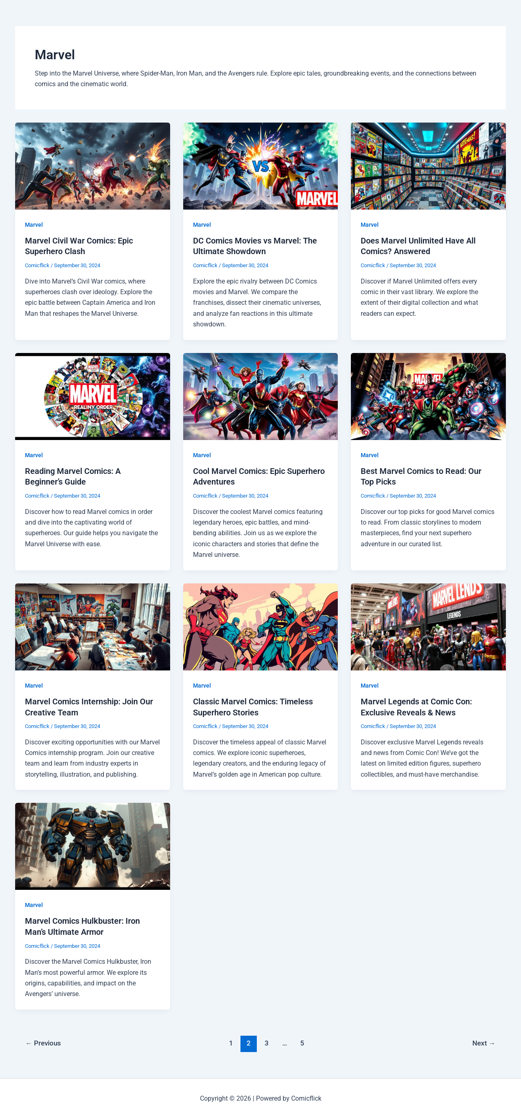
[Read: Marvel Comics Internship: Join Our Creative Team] (92, 625)
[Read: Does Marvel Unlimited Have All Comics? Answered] (428, 165)
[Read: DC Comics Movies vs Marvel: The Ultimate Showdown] (260, 165)
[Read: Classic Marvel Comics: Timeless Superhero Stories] (260, 625)
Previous (43, 1041)
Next (483, 1041)
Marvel (34, 224)
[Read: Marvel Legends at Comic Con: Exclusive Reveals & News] (428, 625)
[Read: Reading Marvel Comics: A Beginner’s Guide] (92, 395)
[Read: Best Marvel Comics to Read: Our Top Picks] (428, 395)
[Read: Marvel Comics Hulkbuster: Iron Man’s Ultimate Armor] (92, 844)
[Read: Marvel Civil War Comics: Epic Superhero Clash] (92, 165)
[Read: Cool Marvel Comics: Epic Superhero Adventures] (260, 395)
